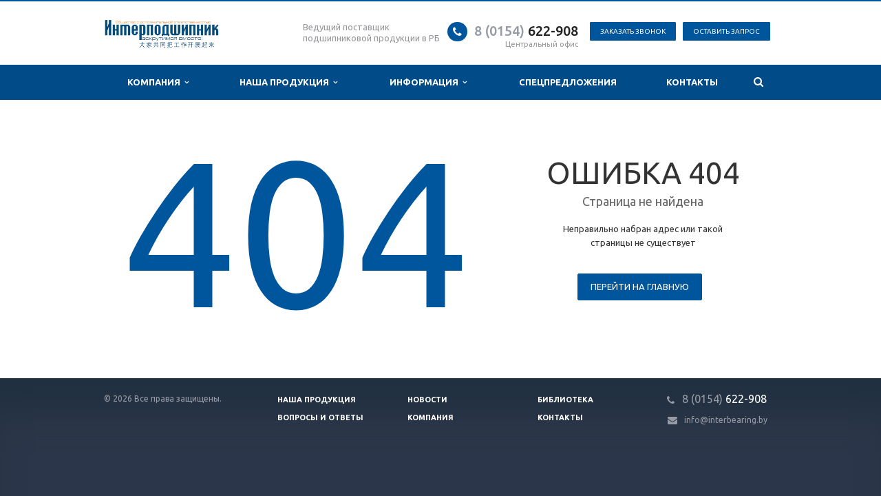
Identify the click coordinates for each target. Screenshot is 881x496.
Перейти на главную (640, 286)
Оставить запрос (726, 31)
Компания (158, 82)
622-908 (526, 31)
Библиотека (565, 399)
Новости (427, 399)
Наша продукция (288, 82)
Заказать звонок (633, 31)
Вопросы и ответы (320, 417)
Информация (428, 82)
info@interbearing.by (725, 419)
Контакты (692, 82)
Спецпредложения (568, 82)
